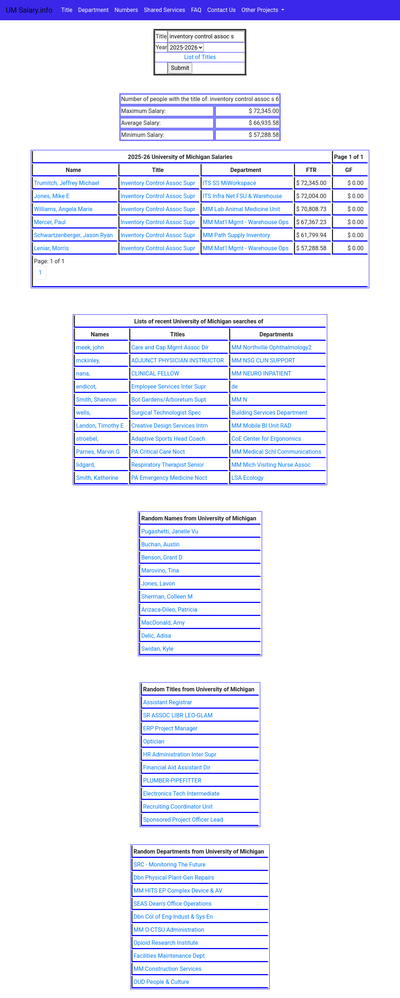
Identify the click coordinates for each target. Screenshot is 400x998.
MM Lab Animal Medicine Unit (241, 209)
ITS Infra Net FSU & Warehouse (242, 196)
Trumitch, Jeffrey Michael (66, 183)
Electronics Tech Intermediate (181, 793)
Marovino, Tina (160, 570)
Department (93, 10)
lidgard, (85, 464)
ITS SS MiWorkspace (229, 183)
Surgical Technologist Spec (166, 412)
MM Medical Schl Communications (276, 451)
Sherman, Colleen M (167, 596)
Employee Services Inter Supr (168, 386)
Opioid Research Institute (166, 942)
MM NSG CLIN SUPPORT (263, 360)
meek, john (90, 347)
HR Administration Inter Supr (179, 754)
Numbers (126, 10)
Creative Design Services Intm (169, 425)
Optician (153, 741)
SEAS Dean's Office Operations (173, 903)
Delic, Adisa (156, 635)
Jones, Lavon (158, 583)
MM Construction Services (168, 968)
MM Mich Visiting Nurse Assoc (271, 464)
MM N (239, 399)
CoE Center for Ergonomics (266, 438)
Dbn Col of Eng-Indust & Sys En (173, 916)
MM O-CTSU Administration (169, 929)
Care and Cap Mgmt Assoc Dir (170, 347)
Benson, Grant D (161, 557)
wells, (83, 412)
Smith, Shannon (96, 399)
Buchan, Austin (160, 544)
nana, (83, 373)
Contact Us (221, 10)
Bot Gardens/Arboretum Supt (168, 399)
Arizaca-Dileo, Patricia (169, 609)
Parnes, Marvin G (97, 451)
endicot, (86, 386)
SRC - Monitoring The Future (170, 864)
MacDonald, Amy (163, 622)
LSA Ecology (247, 477)
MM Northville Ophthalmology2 (271, 347)
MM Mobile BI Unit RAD (261, 425)
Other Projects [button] (260, 10)
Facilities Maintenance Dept (169, 955)
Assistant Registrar (167, 702)
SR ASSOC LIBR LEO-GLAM (177, 715)
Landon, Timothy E (99, 425)
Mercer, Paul (50, 222)
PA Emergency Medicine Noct (169, 477)
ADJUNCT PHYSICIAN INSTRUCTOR (177, 360)
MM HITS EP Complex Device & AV (178, 890)
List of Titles (200, 57)
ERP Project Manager (170, 728)
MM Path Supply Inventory (236, 235)
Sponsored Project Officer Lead (183, 819)
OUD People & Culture (161, 981)
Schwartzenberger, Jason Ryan (73, 235)
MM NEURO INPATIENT (261, 373)
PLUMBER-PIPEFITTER (172, 780)
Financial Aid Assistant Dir (176, 767)
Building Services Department (269, 412)
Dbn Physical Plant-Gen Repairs (174, 877)
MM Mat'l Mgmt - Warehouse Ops (246, 222)
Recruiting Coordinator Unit (177, 806)
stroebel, (87, 438)
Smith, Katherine (97, 477)
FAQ (196, 10)
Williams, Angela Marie (63, 209)
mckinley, (88, 360)
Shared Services (164, 10)
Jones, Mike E (52, 196)
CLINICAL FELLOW (155, 373)
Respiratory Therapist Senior (167, 464)
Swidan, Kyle (157, 648)
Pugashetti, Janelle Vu (169, 531)
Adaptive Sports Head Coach (168, 438)
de (234, 386)
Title (66, 10)
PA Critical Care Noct (158, 451)
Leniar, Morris (51, 248)
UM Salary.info (29, 10)
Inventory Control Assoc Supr (158, 183)
